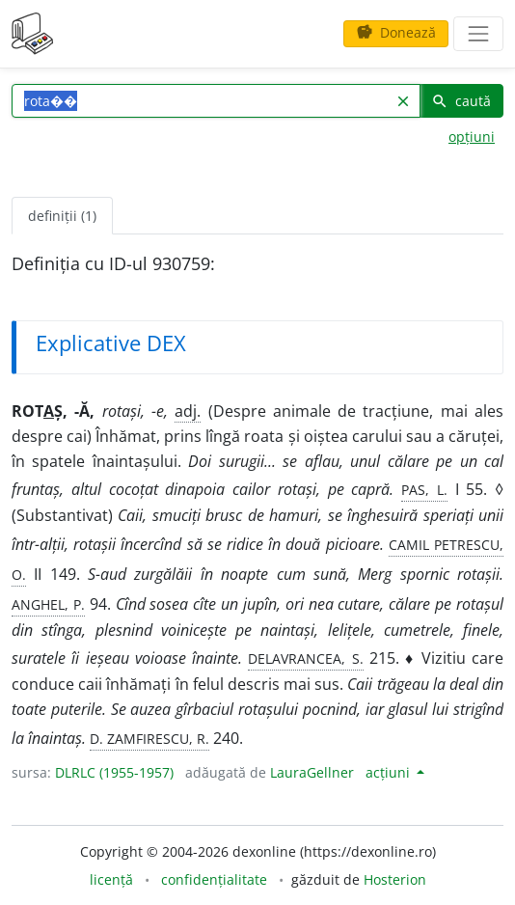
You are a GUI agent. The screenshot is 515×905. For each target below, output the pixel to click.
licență (111, 879)
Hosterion (395, 879)
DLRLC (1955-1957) (114, 772)
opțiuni (471, 136)
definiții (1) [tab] (62, 215)
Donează (396, 32)
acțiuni (390, 772)
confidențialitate (214, 879)
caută (461, 101)
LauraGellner (312, 772)
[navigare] (478, 33)
